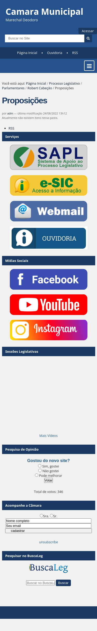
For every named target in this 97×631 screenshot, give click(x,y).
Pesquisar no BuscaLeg (24, 555)
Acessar (88, 31)
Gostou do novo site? (48, 460)
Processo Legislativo (64, 83)
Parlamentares (13, 88)
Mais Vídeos (48, 435)
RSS (75, 52)
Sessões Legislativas (21, 351)
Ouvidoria (54, 52)
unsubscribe (48, 542)
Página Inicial (27, 52)
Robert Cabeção (39, 88)
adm (10, 113)
